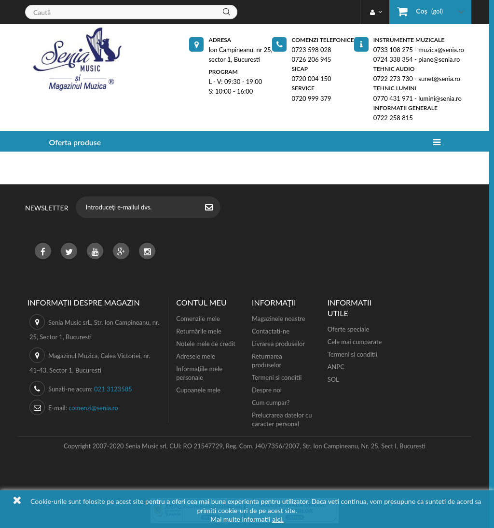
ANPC (336, 367)
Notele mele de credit (205, 343)
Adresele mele (195, 356)
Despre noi (267, 390)
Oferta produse (75, 142)
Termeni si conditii (277, 377)
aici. (278, 519)
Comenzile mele (198, 318)
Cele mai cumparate (355, 342)
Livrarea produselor (278, 343)
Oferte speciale (349, 329)
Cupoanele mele (198, 390)
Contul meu (201, 302)
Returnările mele (198, 331)
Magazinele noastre (278, 318)
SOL (333, 379)
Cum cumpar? (270, 402)
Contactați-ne (270, 331)
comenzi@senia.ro (93, 408)
